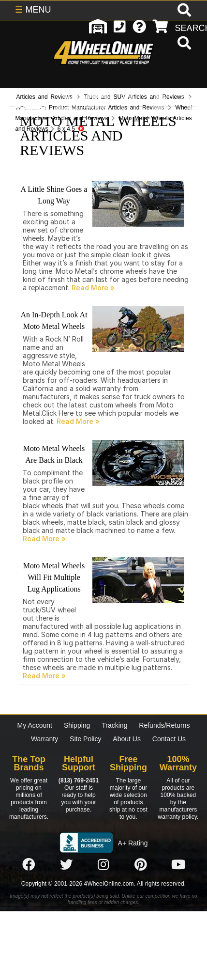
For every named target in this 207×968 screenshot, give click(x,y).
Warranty (44, 739)
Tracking (114, 725)
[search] (183, 44)
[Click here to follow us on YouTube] (178, 864)
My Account (34, 725)
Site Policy (85, 739)
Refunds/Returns (164, 725)
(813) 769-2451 (79, 780)
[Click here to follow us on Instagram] (103, 864)
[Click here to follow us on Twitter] (66, 864)
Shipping (77, 725)
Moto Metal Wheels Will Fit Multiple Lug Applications (54, 577)
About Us (127, 739)
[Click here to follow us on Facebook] (28, 864)
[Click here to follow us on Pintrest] (140, 864)
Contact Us (169, 739)
